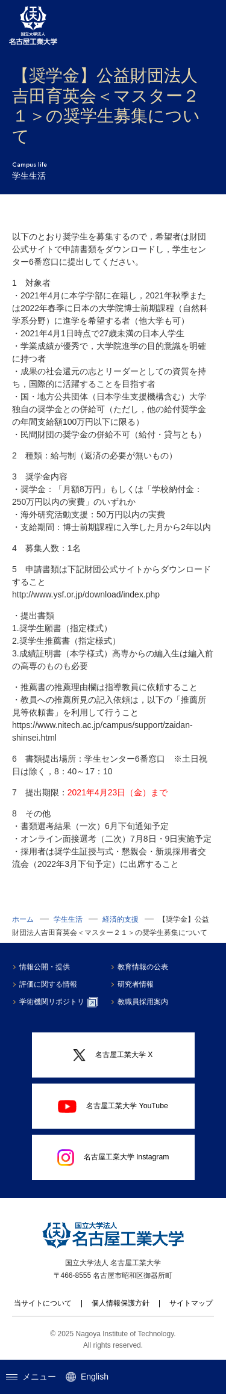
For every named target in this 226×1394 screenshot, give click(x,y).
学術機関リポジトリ (58, 1002)
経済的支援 (120, 919)
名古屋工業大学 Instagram (113, 1157)
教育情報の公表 (143, 967)
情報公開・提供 (44, 967)
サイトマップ (191, 1303)
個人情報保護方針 (120, 1303)
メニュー (31, 1376)
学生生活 (68, 919)
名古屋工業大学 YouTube (113, 1106)
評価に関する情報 (48, 984)
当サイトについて (43, 1303)
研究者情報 (136, 984)
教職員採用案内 (143, 1002)
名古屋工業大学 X (112, 1055)
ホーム (23, 919)
